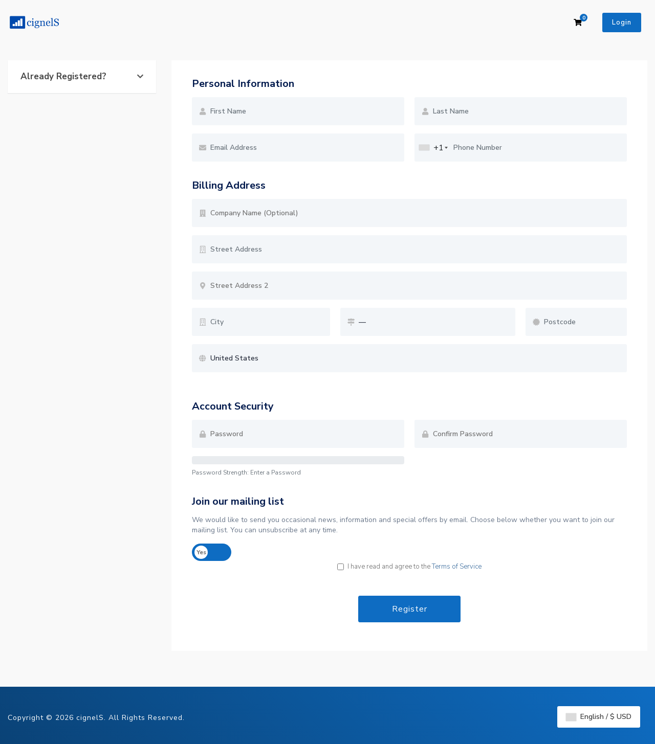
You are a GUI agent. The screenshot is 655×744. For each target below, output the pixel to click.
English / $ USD (598, 717)
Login (621, 22)
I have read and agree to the (409, 566)
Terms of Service (457, 566)
